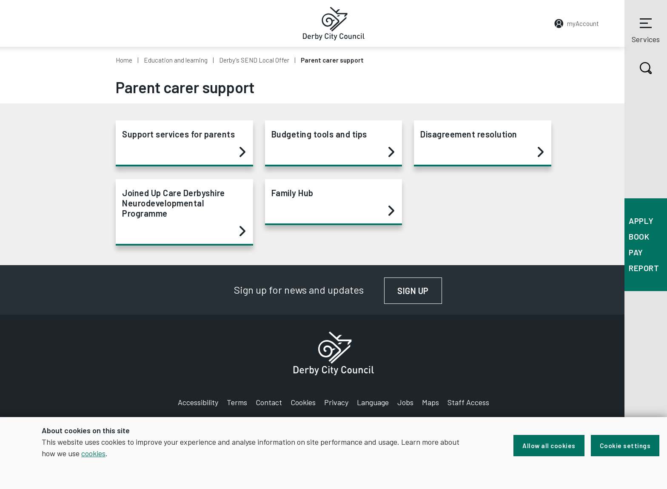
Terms (237, 402)
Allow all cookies (549, 445)
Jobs (405, 402)
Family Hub (333, 202)
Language (373, 402)
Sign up (419, 291)
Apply (641, 221)
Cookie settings (625, 445)
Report (644, 268)
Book (639, 236)
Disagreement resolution (482, 143)
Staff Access (468, 402)
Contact (269, 402)
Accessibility (198, 402)
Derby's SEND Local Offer (254, 60)
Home (124, 60)
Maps (430, 402)
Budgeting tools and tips (333, 143)
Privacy (336, 402)
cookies (93, 453)
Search (638, 68)
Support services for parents (183, 143)
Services (646, 29)
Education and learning (176, 60)
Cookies (303, 402)
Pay (636, 252)
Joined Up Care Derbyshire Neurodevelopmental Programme (183, 212)
